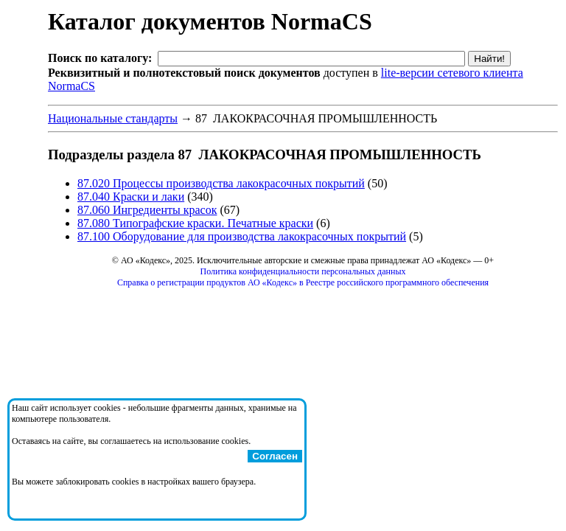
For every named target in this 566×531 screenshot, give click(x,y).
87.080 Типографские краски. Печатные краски (195, 223)
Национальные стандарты (113, 118)
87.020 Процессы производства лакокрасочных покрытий (221, 183)
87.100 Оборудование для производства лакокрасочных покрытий (241, 236)
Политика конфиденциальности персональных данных (303, 271)
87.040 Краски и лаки (130, 196)
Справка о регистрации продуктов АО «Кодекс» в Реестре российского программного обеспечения (303, 282)
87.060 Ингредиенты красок (147, 210)
